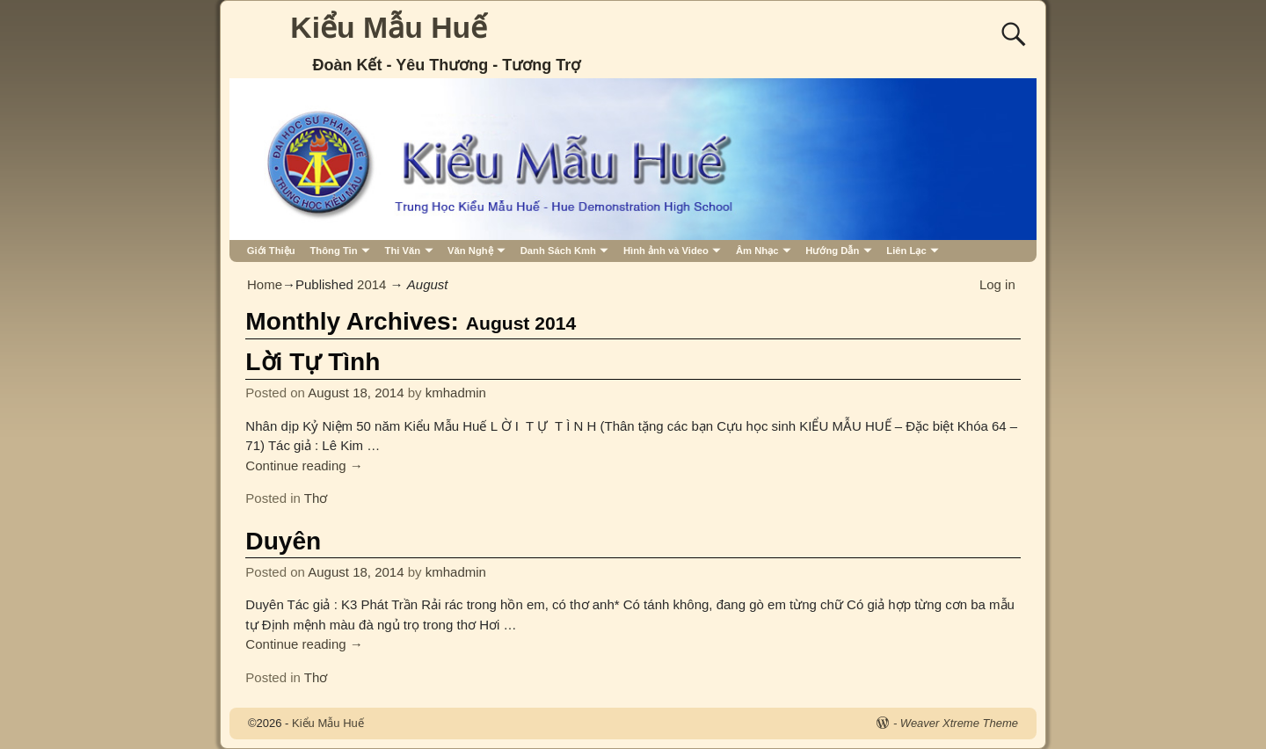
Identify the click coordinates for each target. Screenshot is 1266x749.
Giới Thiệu (271, 250)
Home (264, 284)
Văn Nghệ (470, 250)
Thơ (316, 498)
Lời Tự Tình (312, 361)
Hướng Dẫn (832, 250)
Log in (997, 284)
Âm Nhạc (757, 250)
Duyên (283, 541)
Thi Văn (403, 250)
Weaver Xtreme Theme (959, 723)
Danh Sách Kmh (558, 250)
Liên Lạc (906, 250)
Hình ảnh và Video (666, 250)
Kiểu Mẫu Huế (388, 27)
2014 (371, 284)
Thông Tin (333, 250)
